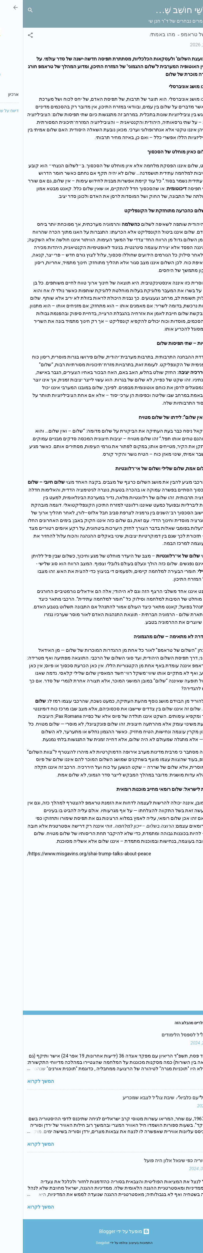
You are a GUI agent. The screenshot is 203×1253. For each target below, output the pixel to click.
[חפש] (7, 11)
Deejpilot (79, 1243)
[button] (7, 36)
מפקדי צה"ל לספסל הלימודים (169, 1035)
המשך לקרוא (17, 1081)
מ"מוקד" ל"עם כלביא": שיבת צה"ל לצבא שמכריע (149, 1098)
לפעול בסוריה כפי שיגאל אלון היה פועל (160, 1160)
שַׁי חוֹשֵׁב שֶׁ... (156, 10)
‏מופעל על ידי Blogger (101, 1231)
